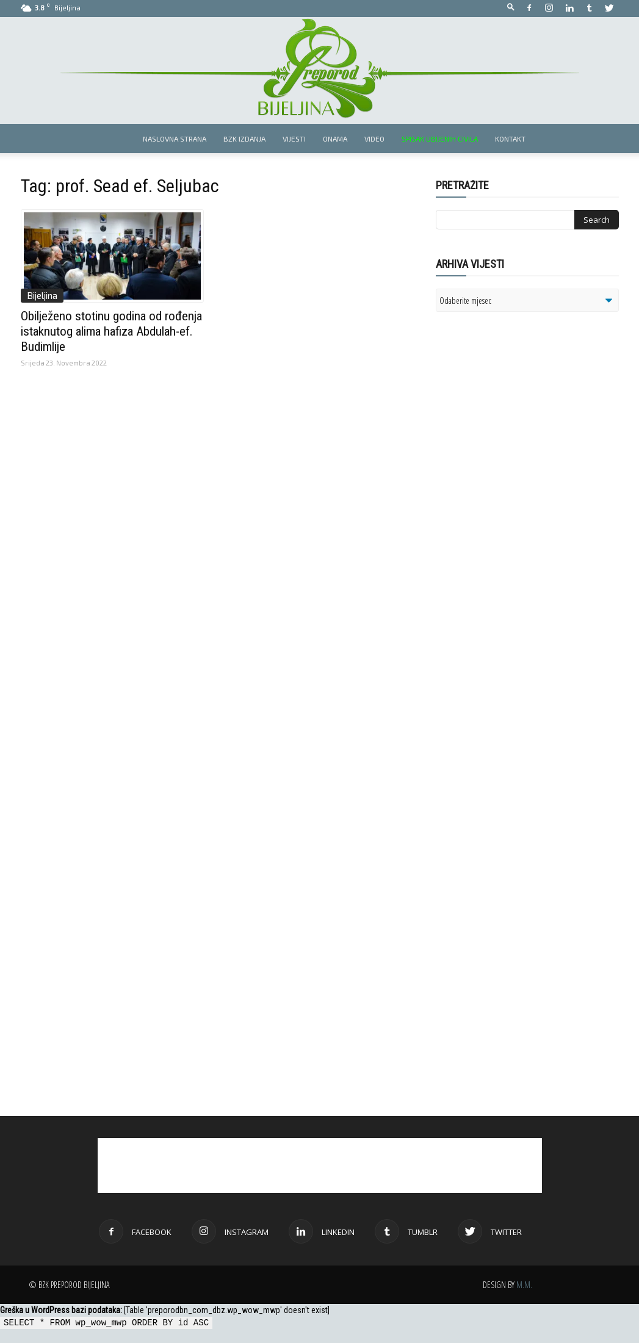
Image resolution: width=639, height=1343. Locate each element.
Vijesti (294, 138)
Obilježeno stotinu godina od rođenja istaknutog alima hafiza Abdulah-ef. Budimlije (111, 331)
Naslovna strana (174, 138)
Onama (335, 138)
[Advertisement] (530, 478)
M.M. (524, 1285)
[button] (511, 8)
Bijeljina (42, 295)
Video (374, 138)
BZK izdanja (244, 138)
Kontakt (510, 138)
